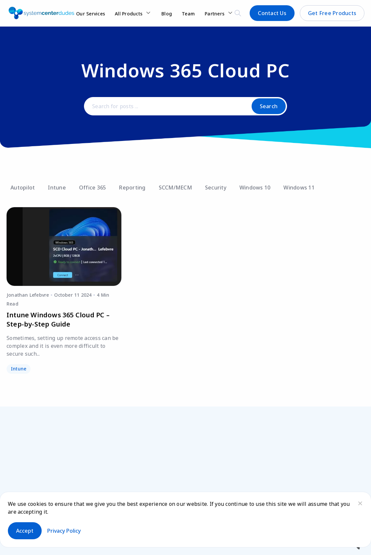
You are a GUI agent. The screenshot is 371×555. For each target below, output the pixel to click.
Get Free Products (332, 13)
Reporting (132, 187)
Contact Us (272, 13)
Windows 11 (299, 187)
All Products (128, 13)
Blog (166, 13)
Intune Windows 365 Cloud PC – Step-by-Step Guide (58, 319)
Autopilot (22, 187)
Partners (214, 13)
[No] (360, 503)
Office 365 (92, 187)
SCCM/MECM (175, 187)
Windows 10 (255, 187)
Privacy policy (64, 530)
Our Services (90, 13)
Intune (57, 187)
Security (215, 187)
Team (188, 13)
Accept (24, 530)
